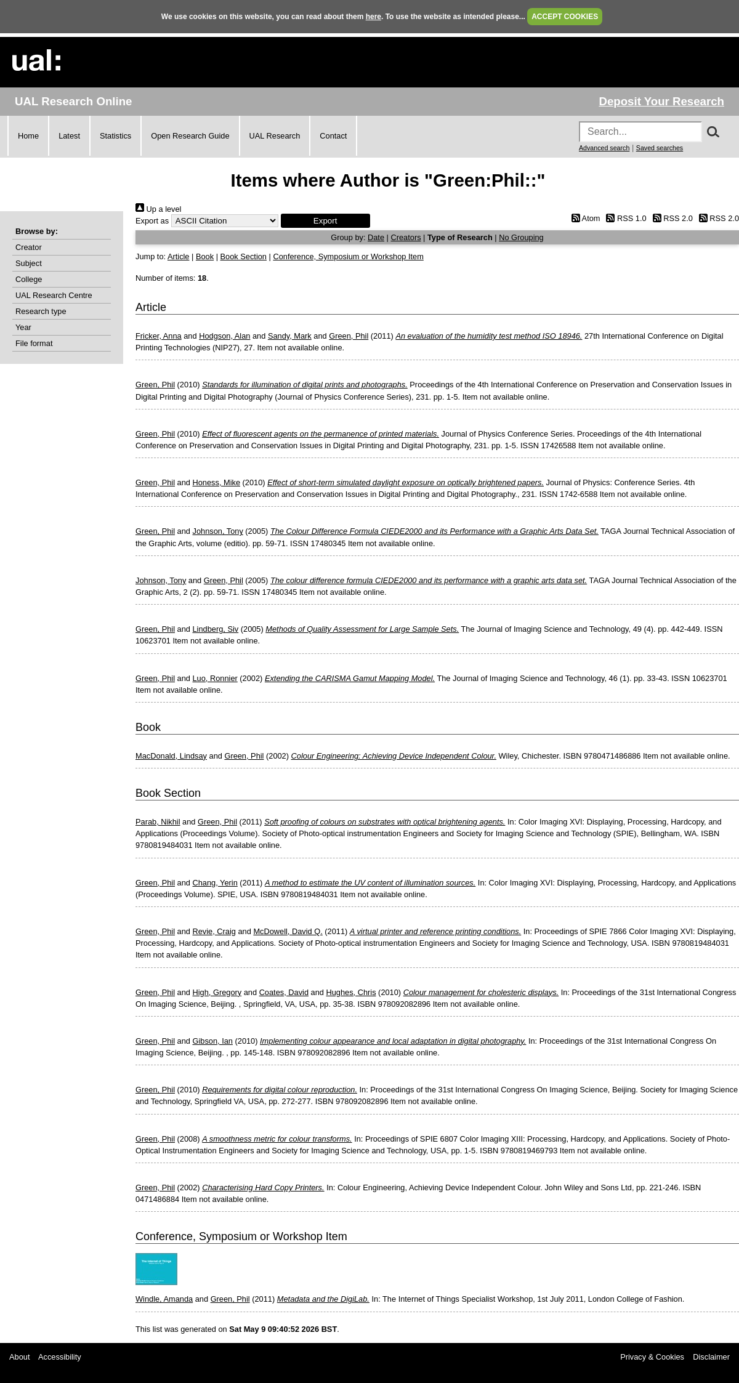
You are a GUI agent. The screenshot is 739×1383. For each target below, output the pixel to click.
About (19, 1356)
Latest (69, 135)
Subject (28, 263)
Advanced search (604, 147)
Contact (333, 135)
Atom (583, 218)
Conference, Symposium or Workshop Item (348, 256)
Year (23, 327)
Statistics (115, 135)
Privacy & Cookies (652, 1356)
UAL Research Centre (53, 295)
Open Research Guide (190, 135)
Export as (152, 220)
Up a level (158, 209)
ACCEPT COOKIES (564, 16)
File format (33, 343)
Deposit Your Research (661, 101)
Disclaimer (711, 1356)
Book (205, 256)
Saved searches (659, 147)
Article (179, 256)
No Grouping (521, 237)
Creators (405, 237)
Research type (41, 311)
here (373, 16)
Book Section (243, 256)
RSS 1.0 (624, 218)
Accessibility (59, 1356)
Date (376, 237)
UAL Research (275, 135)
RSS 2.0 (670, 218)
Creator (28, 247)
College (28, 279)
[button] (325, 221)
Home (28, 135)
